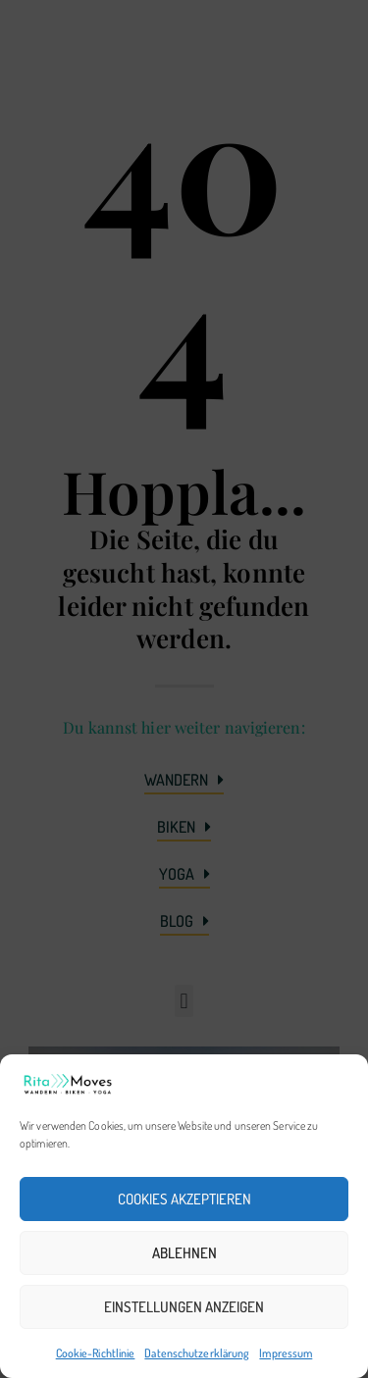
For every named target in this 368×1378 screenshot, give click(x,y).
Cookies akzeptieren (184, 1199)
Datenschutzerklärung (196, 1353)
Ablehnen (184, 1253)
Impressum (285, 1353)
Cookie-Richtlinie (95, 1353)
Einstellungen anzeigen (184, 1307)
